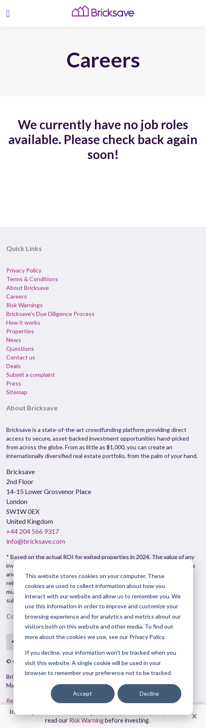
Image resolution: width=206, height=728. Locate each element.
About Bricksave (27, 287)
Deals (13, 365)
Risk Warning (86, 720)
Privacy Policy (23, 270)
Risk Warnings (24, 305)
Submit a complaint (30, 374)
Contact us (20, 357)
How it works (23, 322)
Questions (20, 348)
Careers (16, 296)
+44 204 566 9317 (32, 531)
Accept (82, 693)
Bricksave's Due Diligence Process (50, 313)
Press (13, 383)
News (13, 339)
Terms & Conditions (32, 278)
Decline (149, 693)
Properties (20, 331)
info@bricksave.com (35, 541)
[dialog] (103, 637)
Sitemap (16, 391)
